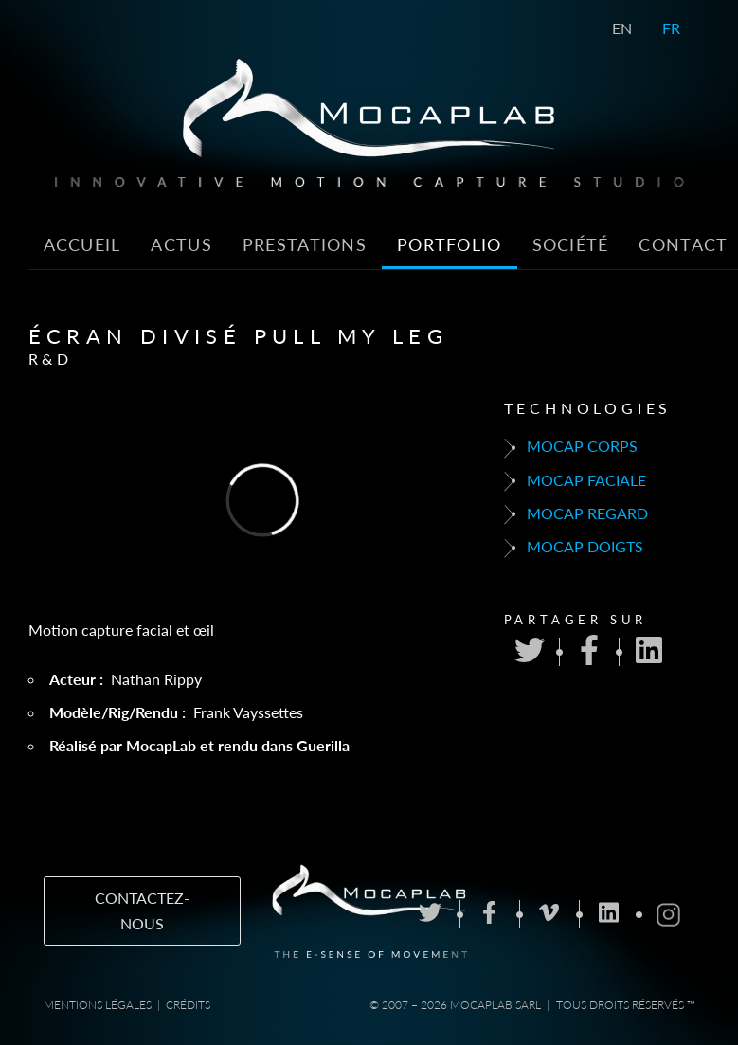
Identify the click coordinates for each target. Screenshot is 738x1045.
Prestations (305, 245)
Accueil (82, 245)
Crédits (188, 1005)
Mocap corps (571, 447)
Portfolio (449, 245)
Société (570, 245)
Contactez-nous (142, 910)
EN (622, 28)
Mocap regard (576, 514)
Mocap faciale (575, 481)
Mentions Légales (98, 1005)
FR (671, 28)
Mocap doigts (574, 547)
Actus (181, 245)
